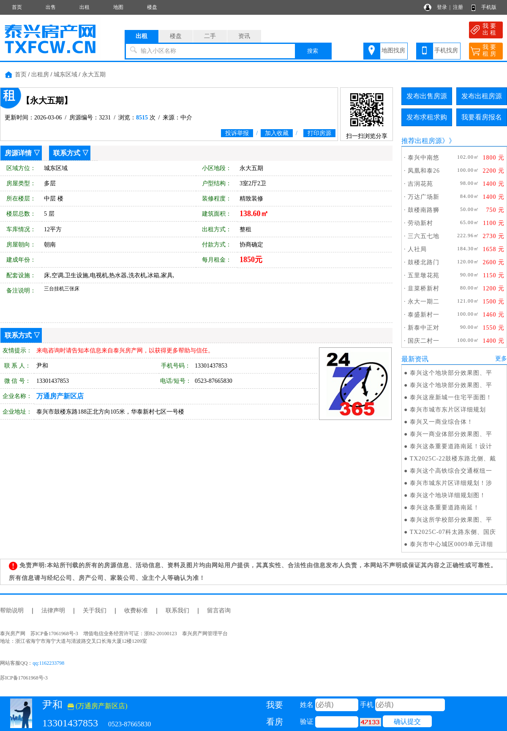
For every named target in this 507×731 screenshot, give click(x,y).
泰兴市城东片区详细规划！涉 (451, 483)
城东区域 (65, 74)
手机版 (488, 7)
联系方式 (66, 153)
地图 (118, 7)
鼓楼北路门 (423, 262)
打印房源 (319, 133)
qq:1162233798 (48, 663)
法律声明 (53, 610)
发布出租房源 (481, 96)
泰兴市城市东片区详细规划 (448, 409)
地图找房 (393, 50)
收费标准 (136, 610)
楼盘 (152, 7)
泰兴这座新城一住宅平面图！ (451, 397)
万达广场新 (423, 197)
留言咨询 (219, 610)
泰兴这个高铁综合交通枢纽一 (451, 471)
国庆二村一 (423, 341)
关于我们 (94, 610)
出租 (84, 7)
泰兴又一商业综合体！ (441, 422)
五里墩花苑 (423, 275)
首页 (17, 7)
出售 (51, 7)
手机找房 (446, 50)
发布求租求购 (426, 117)
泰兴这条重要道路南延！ (445, 507)
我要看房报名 (481, 117)
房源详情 (18, 153)
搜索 (312, 51)
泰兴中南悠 (423, 157)
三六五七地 (423, 236)
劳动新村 (420, 223)
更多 (501, 358)
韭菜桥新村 (423, 288)
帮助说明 (12, 610)
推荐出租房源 (421, 140)
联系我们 (177, 610)
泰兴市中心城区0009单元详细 (451, 544)
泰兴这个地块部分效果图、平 (451, 373)
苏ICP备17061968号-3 (24, 678)
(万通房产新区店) (98, 705)
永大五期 (94, 74)
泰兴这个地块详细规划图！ (448, 495)
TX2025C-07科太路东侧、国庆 (453, 532)
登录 (442, 7)
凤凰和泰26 (424, 171)
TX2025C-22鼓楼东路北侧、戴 (453, 458)
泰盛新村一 (423, 314)
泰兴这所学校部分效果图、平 (451, 520)
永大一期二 (423, 301)
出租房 (40, 74)
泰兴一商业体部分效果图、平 (451, 434)
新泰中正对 (423, 328)
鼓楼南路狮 (423, 210)
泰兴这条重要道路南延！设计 (451, 446)
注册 (458, 7)
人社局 (417, 249)
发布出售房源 (426, 96)
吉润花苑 (420, 184)
